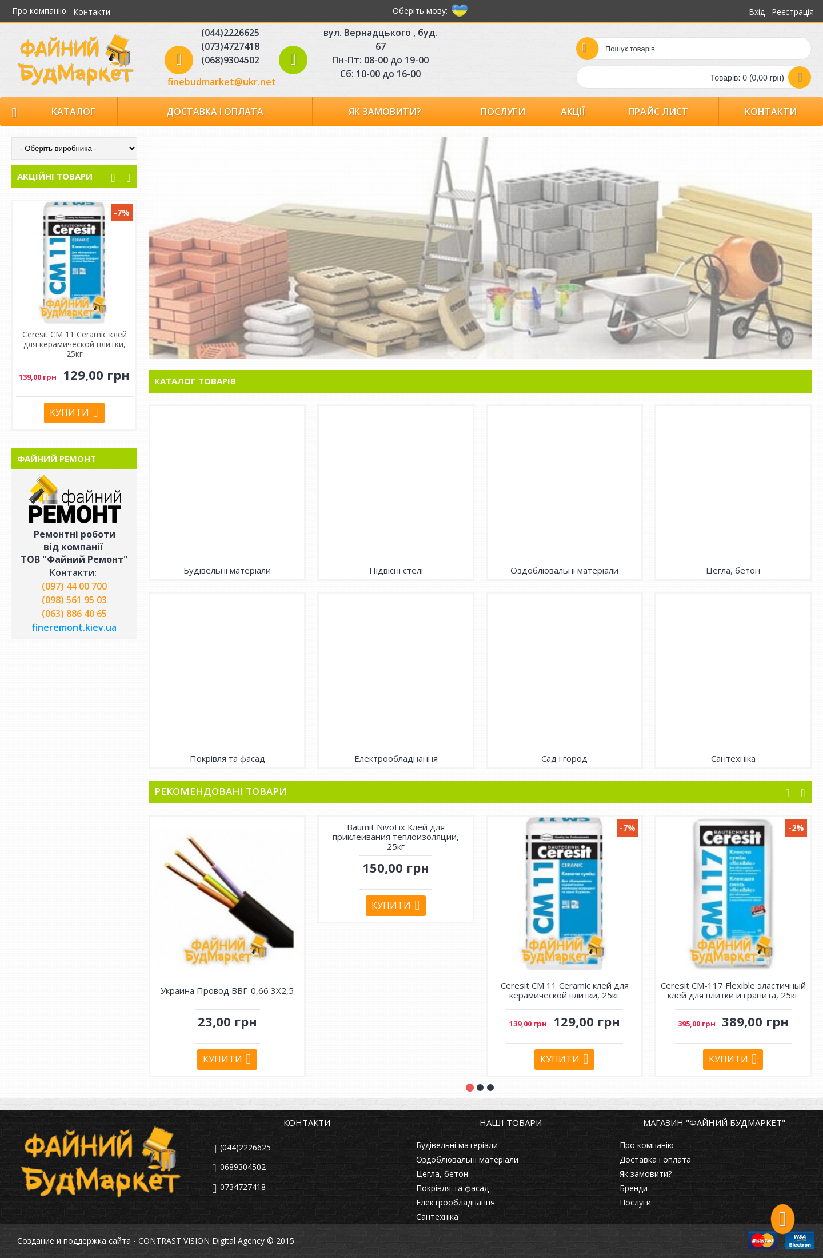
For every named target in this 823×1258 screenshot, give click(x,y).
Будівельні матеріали (227, 570)
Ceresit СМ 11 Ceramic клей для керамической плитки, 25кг (565, 990)
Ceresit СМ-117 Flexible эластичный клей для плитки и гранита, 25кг (74, 344)
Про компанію (647, 1145)
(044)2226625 (241, 1148)
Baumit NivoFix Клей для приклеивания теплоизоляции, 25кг (396, 836)
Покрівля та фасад (227, 758)
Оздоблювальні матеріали (564, 570)
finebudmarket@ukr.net (221, 81)
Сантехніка (733, 758)
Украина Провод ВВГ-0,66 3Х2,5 (227, 990)
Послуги (635, 1202)
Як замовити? (646, 1173)
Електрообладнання (396, 758)
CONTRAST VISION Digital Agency (201, 1240)
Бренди (634, 1188)
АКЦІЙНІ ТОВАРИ (55, 176)
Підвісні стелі (396, 570)
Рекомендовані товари (220, 791)
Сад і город (564, 758)
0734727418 (239, 1187)
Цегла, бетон (733, 570)
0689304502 (238, 1168)
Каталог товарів (195, 381)
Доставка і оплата (655, 1159)
